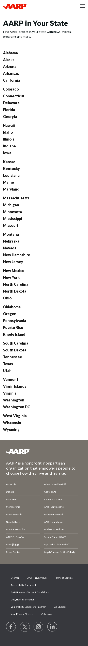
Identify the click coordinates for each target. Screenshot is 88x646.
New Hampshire (16, 255)
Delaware (11, 103)
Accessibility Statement (23, 585)
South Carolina (15, 343)
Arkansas (11, 73)
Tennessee (12, 357)
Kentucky (11, 168)
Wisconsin (12, 422)
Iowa (7, 153)
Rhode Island (14, 334)
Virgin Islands (14, 386)
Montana (11, 234)
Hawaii (9, 125)
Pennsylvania (14, 320)
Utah (7, 370)
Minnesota (12, 211)
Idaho (8, 132)
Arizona (9, 66)
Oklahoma (12, 307)
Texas (8, 364)
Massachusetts (16, 198)
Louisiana (11, 175)
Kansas (9, 161)
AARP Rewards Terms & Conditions (30, 592)
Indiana (9, 146)
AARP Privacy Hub (37, 577)
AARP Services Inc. (54, 506)
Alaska (9, 59)
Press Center (13, 552)
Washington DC (16, 407)
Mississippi (12, 218)
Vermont (10, 379)
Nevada (9, 248)
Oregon (9, 314)
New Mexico (13, 270)
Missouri (10, 225)
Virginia (10, 393)
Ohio (7, 298)
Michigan (11, 205)
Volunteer (11, 499)
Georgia (10, 116)
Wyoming (11, 429)
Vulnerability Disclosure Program (28, 606)
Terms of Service (63, 577)
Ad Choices (60, 606)
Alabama (10, 53)
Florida (9, 109)
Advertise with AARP (55, 484)
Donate (10, 491)
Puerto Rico (13, 327)
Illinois (8, 139)
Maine (8, 182)
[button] (82, 6)
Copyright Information (23, 599)
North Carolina (15, 284)
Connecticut (13, 96)
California (11, 80)
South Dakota (14, 350)
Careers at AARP (53, 499)
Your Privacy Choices (22, 614)
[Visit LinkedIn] (52, 627)
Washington (13, 400)
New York (11, 277)
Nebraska (11, 241)
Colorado (11, 89)
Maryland (11, 189)
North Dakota (14, 291)
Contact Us (50, 491)
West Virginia (15, 416)
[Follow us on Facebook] (11, 627)
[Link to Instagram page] (39, 627)
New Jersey (13, 261)
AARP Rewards (14, 514)
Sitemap (15, 577)
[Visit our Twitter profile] (25, 627)
